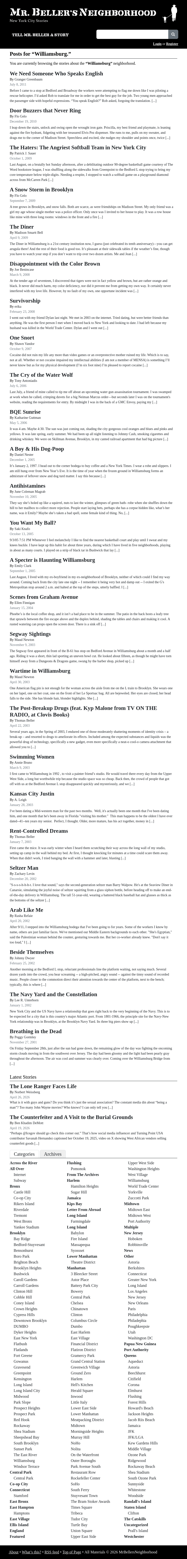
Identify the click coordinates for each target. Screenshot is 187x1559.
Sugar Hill (79, 1192)
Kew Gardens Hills (143, 1443)
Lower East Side (84, 1408)
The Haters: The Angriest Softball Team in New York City (78, 147)
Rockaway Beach (141, 1466)
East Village (19, 1519)
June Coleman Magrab (30, 491)
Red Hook (21, 1420)
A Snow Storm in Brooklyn (41, 190)
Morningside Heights (87, 1431)
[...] (110, 1107)
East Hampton (22, 1507)
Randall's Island (137, 1501)
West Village (138, 1175)
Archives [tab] (53, 1154)
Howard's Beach (140, 1408)
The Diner (22, 227)
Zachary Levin (25, 874)
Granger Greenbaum (29, 79)
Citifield (134, 1379)
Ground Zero (81, 1373)
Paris (132, 1309)
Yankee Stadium (26, 1227)
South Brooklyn (26, 1443)
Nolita (76, 1449)
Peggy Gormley (25, 1037)
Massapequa (80, 1245)
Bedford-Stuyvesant (29, 1245)
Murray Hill (80, 1437)
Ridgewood (137, 1461)
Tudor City (79, 1519)
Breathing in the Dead (36, 1031)
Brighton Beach (26, 1262)
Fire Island (79, 1239)
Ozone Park (137, 1455)
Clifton (133, 1513)
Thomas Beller (25, 720)
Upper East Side (83, 1536)
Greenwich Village (85, 1367)
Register (172, 44)
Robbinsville (138, 1245)
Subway (20, 1180)
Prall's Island (138, 1531)
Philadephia (137, 1320)
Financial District (84, 1344)
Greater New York (142, 1280)
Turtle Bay (79, 1525)
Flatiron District (83, 1350)
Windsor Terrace (26, 1466)
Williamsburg (24, 1461)
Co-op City (22, 1198)
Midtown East (139, 1210)
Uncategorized (136, 1525)
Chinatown (79, 1309)
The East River (25, 1455)
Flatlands (21, 1350)
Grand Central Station (88, 1361)
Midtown (78, 1426)
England (17, 1531)
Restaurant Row (83, 1472)
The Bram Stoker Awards (90, 1501)
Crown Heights (25, 1309)
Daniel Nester (24, 455)
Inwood (77, 1396)
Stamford (21, 1496)
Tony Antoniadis (26, 381)
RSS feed (52, 1552)
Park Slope (22, 1402)
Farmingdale (81, 1221)
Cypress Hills (24, 1315)
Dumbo (77, 1326)
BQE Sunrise (25, 412)
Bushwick (21, 1274)
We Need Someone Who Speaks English (56, 74)
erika (18, 306)
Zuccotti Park (138, 1198)
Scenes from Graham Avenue (44, 597)
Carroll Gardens (26, 1285)
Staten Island (135, 1507)
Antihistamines (27, 486)
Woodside (135, 1496)
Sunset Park (23, 1449)
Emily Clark (23, 566)
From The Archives (83, 1175)
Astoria (133, 1262)
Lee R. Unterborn (26, 1000)
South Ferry (80, 1490)
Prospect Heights (27, 1408)
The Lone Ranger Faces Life (43, 1086)
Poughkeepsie (139, 1326)
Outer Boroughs (83, 1461)
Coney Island (24, 1303)
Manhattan (76, 1268)
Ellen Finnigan (25, 603)
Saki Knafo (22, 529)
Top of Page (71, 1552)
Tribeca (77, 1513)
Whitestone (137, 1490)
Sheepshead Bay (26, 1437)
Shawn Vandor (25, 344)
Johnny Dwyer (25, 958)
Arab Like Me (26, 910)
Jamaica (74, 1198)
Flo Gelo (21, 116)
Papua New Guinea (140, 1344)
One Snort (22, 338)
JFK (131, 1431)
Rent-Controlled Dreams (39, 831)
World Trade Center (143, 1186)
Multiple (131, 1227)
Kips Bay (74, 1204)
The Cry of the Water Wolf (41, 375)
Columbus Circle (84, 1320)
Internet (20, 1175)
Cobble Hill (23, 1297)
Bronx (15, 1186)
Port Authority (139, 1221)
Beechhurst (136, 1373)
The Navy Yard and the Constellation (53, 994)
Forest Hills (137, 1402)
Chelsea (77, 1303)
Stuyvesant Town (84, 1496)
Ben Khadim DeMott (29, 1123)
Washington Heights (143, 1169)
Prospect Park (24, 1414)
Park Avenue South (86, 1466)
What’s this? (31, 1552)
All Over (17, 1169)
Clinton (77, 1315)
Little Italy (79, 1402)
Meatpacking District (87, 1420)
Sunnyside (136, 1484)
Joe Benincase (24, 269)
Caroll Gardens (25, 1280)
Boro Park (21, 1256)
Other (129, 1256)
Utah (131, 1332)
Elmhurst (135, 1391)
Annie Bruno (23, 762)
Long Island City (27, 1391)
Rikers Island (24, 1204)
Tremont (20, 1215)
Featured (17, 1536)
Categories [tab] (24, 1154)
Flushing (74, 1163)
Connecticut (20, 1490)
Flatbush (20, 1344)
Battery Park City (84, 1285)
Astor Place (80, 1280)
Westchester (134, 1536)
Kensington (23, 1379)
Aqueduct (135, 1361)
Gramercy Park (82, 1355)
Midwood (21, 1396)
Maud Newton (24, 640)
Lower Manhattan (82, 1256)
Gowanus (21, 1361)
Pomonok (78, 1169)
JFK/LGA (135, 1437)
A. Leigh (20, 800)
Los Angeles (137, 1291)
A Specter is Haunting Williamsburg (52, 560)
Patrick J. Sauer (25, 153)
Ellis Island (19, 1525)
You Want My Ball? (33, 523)
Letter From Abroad (84, 1210)
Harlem (73, 1180)
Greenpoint (22, 1373)
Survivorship (25, 301)
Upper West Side (141, 1163)
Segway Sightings (30, 634)
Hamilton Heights (85, 1186)
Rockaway (22, 1426)
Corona (133, 1385)
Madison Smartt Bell (29, 232)
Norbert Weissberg (27, 1092)
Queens (130, 1355)
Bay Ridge (22, 1239)
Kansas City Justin (32, 794)
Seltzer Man (24, 868)
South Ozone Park (142, 1478)
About (14, 1552)
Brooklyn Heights (27, 1268)
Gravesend (22, 1367)
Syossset (77, 1250)
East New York (25, 1338)
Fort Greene (23, 1355)
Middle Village (139, 1449)
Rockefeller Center (85, 1478)
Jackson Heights (140, 1414)
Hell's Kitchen (82, 1385)
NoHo (75, 1443)
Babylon (77, 1233)
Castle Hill (22, 1192)
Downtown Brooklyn (30, 1320)
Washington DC (140, 1338)
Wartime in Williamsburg (40, 671)
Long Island (23, 1385)
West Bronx (23, 1221)
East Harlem (80, 1332)
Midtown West (139, 1215)
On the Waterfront (85, 1455)
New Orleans (138, 1303)
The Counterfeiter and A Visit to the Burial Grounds (71, 1117)
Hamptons (22, 1513)
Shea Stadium (24, 1431)
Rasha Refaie (24, 916)
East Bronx (19, 1501)
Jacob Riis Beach (141, 1420)
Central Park (21, 1472)
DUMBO (21, 1326)
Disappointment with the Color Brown (55, 264)
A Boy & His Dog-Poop (37, 449)
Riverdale (21, 1210)
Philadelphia (137, 1315)
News (128, 1250)
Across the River (23, 1163)
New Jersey (133, 1233)
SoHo (75, 1484)
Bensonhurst (23, 1250)
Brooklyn (17, 1233)
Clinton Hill (23, 1291)
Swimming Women (32, 757)
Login (157, 44)
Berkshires (136, 1268)
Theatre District (83, 1262)
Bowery (77, 1291)
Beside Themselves (32, 952)
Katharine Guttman (28, 418)
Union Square (81, 1531)
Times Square (81, 1507)
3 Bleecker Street (84, 1274)
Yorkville (135, 1192)
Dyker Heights (25, 1332)
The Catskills (135, 1519)
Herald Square (82, 1391)
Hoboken (135, 1239)
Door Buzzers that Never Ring (45, 111)
